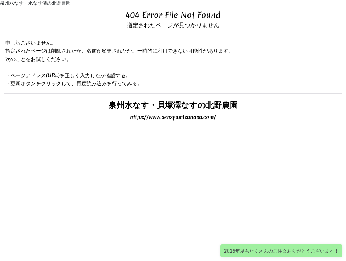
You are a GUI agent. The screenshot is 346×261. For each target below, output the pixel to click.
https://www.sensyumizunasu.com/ (173, 117)
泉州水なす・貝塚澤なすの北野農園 (173, 105)
